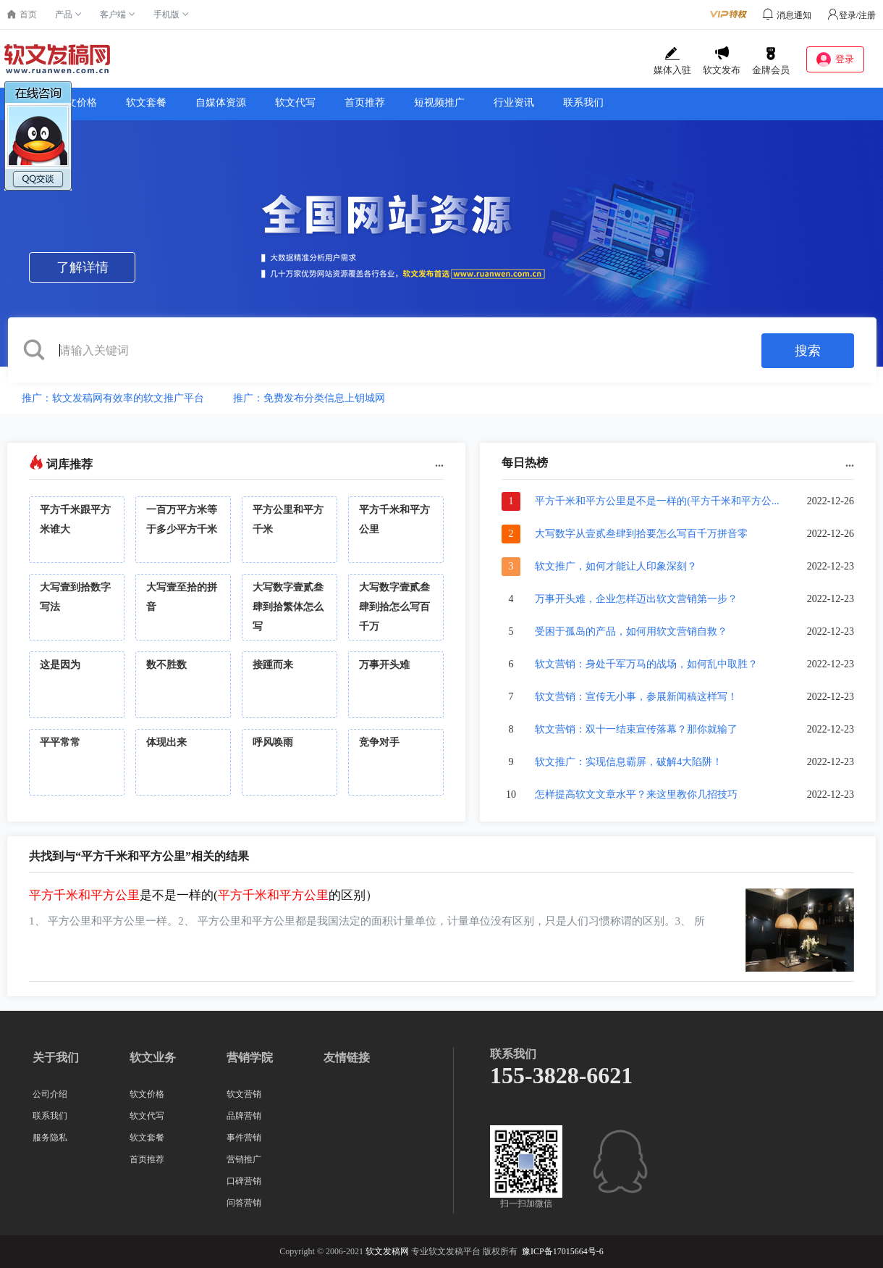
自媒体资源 (220, 102)
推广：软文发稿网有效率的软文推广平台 (113, 398)
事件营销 (244, 1138)
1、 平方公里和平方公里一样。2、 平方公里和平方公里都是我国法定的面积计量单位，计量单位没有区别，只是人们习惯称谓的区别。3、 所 (367, 921)
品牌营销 (244, 1116)
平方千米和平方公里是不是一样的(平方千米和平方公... (657, 501)
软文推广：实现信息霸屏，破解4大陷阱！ (628, 761)
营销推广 (244, 1159)
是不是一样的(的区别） (203, 895)
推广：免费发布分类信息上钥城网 (309, 398)
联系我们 (583, 102)
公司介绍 (50, 1094)
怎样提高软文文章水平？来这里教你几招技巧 (636, 794)
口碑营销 (244, 1181)
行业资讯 (514, 102)
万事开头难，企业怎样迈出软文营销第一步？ (636, 598)
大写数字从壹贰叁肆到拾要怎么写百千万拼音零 (641, 533)
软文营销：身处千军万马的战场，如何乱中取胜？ (646, 664)
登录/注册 (851, 15)
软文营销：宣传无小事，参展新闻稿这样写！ (636, 696)
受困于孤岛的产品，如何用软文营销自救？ (631, 631)
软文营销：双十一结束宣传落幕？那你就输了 (636, 729)
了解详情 (82, 267)
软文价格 (147, 1094)
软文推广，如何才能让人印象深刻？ (616, 566)
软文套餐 (146, 102)
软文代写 (295, 102)
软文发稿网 (387, 1251)
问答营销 (244, 1203)
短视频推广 (439, 102)
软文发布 (721, 60)
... (439, 462)
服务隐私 (50, 1138)
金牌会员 (770, 60)
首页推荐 (365, 102)
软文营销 (244, 1094)
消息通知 (794, 15)
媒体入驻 (672, 60)
